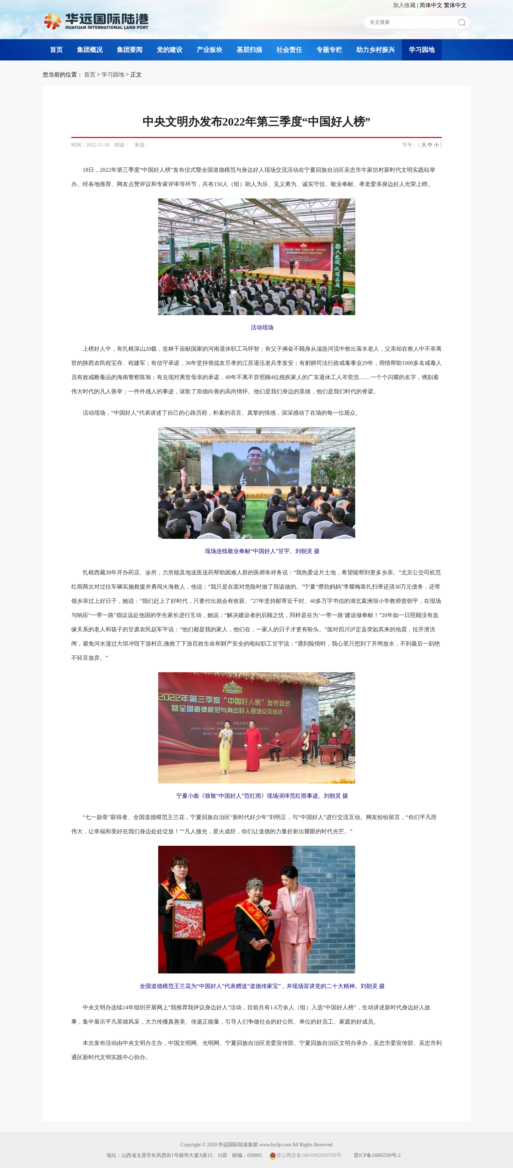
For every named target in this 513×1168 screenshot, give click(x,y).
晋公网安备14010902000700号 (305, 1155)
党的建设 (169, 49)
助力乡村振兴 (375, 49)
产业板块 (209, 49)
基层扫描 (249, 49)
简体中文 (431, 5)
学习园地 (422, 49)
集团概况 (90, 49)
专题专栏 (329, 49)
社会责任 (289, 49)
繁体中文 (455, 5)
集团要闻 (129, 49)
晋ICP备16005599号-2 (377, 1155)
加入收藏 (404, 5)
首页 (56, 49)
